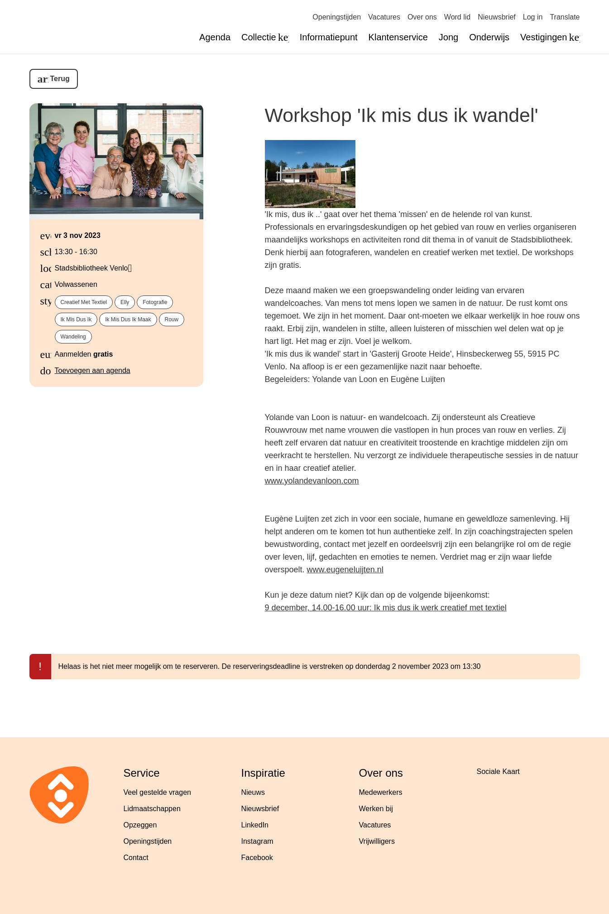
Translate (565, 17)
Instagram (257, 841)
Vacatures (384, 17)
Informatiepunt (329, 37)
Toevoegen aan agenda (92, 370)
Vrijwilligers (377, 841)
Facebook (257, 857)
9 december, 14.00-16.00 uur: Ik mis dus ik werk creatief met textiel (386, 607)
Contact (136, 857)
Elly (124, 302)
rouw (172, 319)
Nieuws (253, 792)
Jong (448, 37)
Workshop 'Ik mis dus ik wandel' (401, 115)
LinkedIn (255, 825)
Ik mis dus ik (76, 319)
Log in (533, 17)
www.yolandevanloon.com (312, 480)
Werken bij (376, 808)
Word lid (457, 17)
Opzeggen (140, 825)
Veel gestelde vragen (157, 792)
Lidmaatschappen (152, 808)
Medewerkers (381, 792)
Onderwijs (489, 37)
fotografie (155, 302)
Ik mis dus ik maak (128, 319)
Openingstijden (336, 17)
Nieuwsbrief (497, 17)
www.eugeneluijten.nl (345, 569)
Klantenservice (398, 37)
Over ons (422, 17)
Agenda (214, 37)
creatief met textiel (84, 302)
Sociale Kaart (498, 771)
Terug (60, 78)
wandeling (73, 337)
